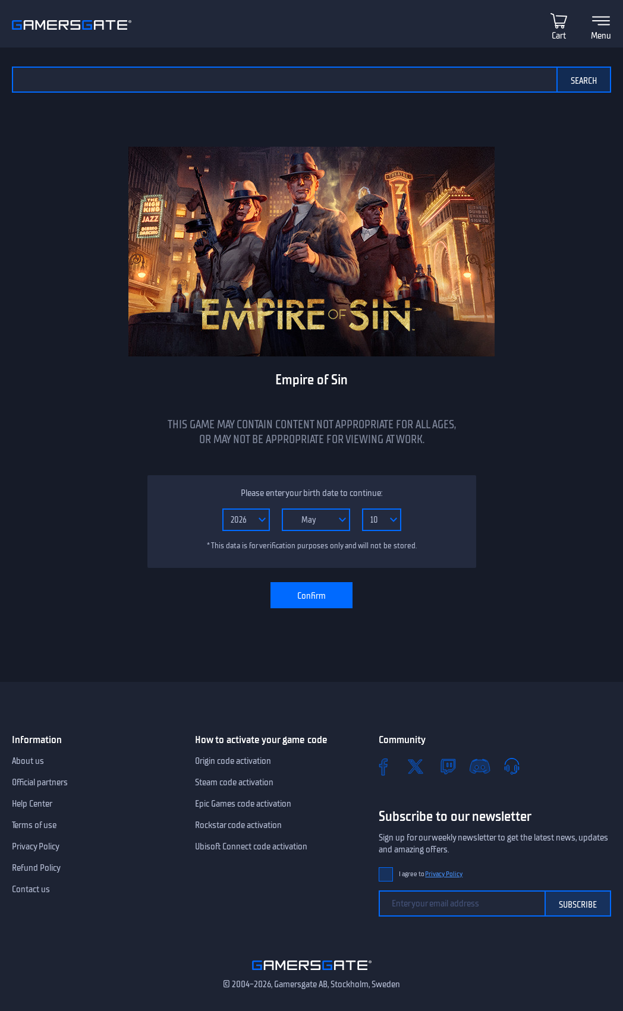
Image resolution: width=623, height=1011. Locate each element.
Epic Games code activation (243, 804)
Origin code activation (233, 761)
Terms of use (34, 825)
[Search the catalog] (284, 80)
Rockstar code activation (238, 825)
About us (28, 761)
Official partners (40, 782)
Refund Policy (36, 868)
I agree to (431, 874)
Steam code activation (234, 782)
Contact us (31, 889)
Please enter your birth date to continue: (311, 493)
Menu (601, 36)
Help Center (32, 804)
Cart (559, 36)
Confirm (311, 596)
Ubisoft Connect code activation (251, 846)
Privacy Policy (35, 846)
